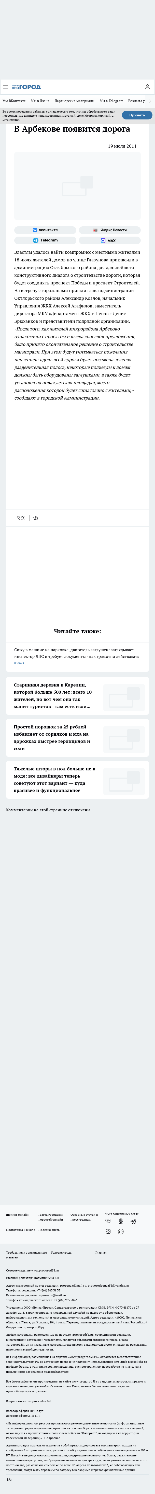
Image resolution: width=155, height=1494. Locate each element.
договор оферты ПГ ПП (23, 1416)
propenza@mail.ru (73, 1285)
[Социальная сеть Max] (110, 240)
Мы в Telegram (111, 100)
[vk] (21, 518)
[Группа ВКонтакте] (45, 230)
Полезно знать (49, 1230)
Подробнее (52, 1438)
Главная (100, 1252)
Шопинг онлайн (17, 1214)
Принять (137, 115)
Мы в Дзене (40, 100)
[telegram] (37, 518)
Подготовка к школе (20, 1230)
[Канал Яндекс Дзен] (108, 1231)
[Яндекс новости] (110, 230)
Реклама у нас (139, 100)
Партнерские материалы (75, 100)
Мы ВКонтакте (14, 100)
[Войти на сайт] (147, 87)
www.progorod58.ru (45, 1270)
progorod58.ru (83, 1334)
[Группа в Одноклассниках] (121, 1221)
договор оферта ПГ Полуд (25, 1411)
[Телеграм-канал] (45, 240)
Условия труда (61, 1252)
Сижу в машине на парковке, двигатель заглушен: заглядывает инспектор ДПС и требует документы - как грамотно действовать (77, 656)
